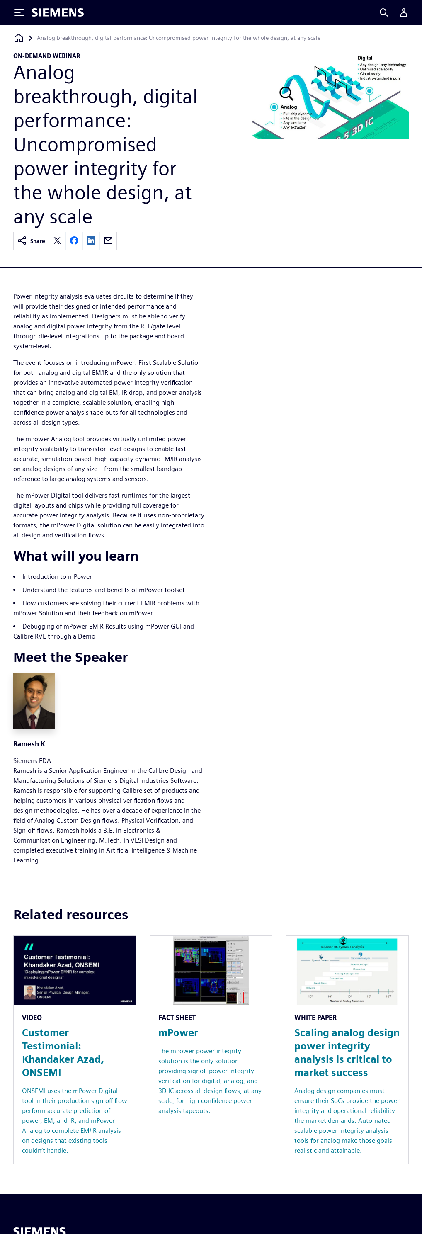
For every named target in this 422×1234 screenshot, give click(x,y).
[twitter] (57, 241)
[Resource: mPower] (211, 1049)
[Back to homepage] (19, 38)
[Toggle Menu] (19, 12)
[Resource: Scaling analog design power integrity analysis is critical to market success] (347, 1049)
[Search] (384, 12)
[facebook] (74, 241)
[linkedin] (91, 241)
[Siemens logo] (58, 12)
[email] (108, 241)
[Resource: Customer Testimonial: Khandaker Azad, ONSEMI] (74, 1049)
